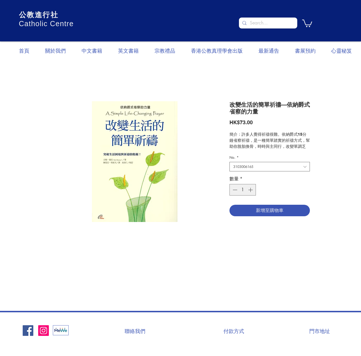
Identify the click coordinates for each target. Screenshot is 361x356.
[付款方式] (233, 331)
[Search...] (267, 23)
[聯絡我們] (135, 331)
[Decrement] (234, 189)
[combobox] (269, 166)
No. (234, 157)
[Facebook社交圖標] (28, 330)
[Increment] (251, 189)
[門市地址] (319, 331)
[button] (307, 23)
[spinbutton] (242, 189)
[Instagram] (43, 330)
